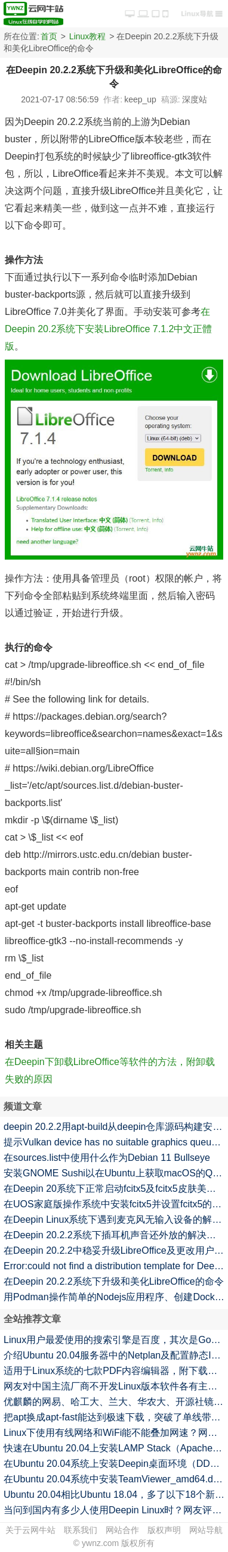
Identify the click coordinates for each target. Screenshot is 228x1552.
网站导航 (206, 1530)
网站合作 (122, 1530)
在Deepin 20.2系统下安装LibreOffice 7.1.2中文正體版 (108, 329)
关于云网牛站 (30, 1530)
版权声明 (164, 1530)
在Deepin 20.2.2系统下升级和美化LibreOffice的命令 (114, 1281)
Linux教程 (87, 36)
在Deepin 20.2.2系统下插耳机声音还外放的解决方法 (115, 1235)
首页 (49, 36)
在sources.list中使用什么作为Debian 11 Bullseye (107, 1158)
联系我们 (80, 1530)
